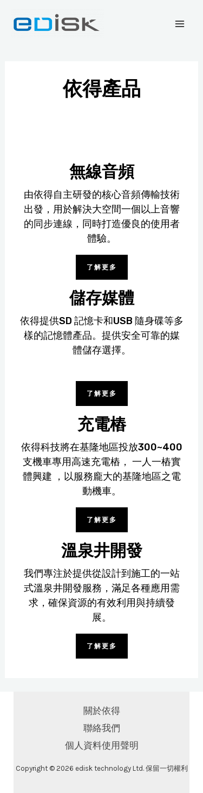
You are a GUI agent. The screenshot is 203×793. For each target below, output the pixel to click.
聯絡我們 (101, 728)
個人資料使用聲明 (102, 745)
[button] (102, 267)
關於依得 (101, 710)
